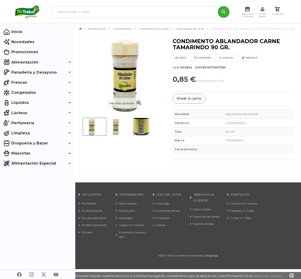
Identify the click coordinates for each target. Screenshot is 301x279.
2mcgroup (211, 265)
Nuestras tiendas (203, 224)
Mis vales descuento (93, 218)
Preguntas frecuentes (206, 216)
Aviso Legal (163, 203)
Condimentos (122, 28)
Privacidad (162, 218)
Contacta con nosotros (243, 203)
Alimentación (96, 28)
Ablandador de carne (190, 28)
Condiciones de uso (168, 210)
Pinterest (250, 57)
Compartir (202, 57)
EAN (197, 67)
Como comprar (202, 209)
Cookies (160, 225)
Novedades (125, 218)
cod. (176, 67)
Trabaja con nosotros (131, 225)
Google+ (226, 57)
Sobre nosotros (128, 203)
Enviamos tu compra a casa (132, 234)
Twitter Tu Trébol (240, 218)
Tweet (180, 57)
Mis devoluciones (92, 210)
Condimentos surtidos (154, 28)
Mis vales (86, 232)
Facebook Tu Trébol (242, 210)
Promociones (127, 210)
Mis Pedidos (88, 203)
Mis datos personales (94, 225)
